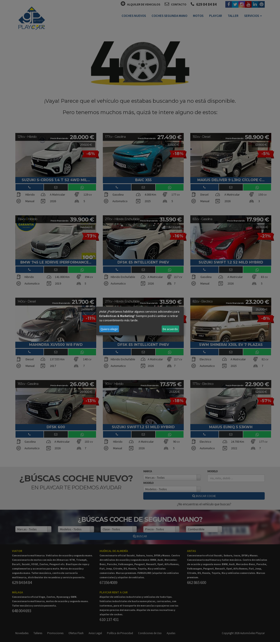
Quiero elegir (109, 329)
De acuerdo (170, 329)
